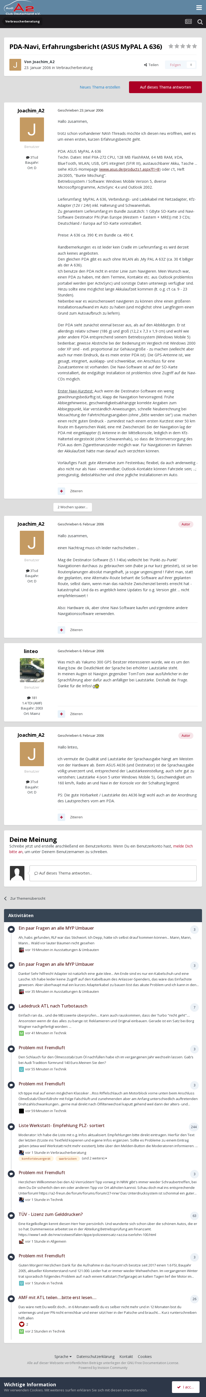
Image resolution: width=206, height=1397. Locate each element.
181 (32, 697)
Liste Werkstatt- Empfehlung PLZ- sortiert (62, 1125)
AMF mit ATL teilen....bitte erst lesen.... (58, 1297)
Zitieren (76, 490)
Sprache (63, 1356)
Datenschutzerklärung (95, 1356)
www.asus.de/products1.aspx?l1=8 (129, 169)
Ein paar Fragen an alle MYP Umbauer (56, 928)
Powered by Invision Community (103, 1367)
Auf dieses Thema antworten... (63, 873)
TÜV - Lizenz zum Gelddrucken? (51, 1214)
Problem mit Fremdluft (42, 1048)
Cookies (145, 1356)
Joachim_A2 (43, 61)
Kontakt (126, 1356)
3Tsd (32, 157)
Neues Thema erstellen (100, 87)
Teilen (151, 64)
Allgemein (58, 1241)
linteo (31, 651)
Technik (60, 1032)
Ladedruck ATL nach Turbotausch (53, 1006)
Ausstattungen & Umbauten (76, 949)
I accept (186, 1387)
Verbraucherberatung (74, 67)
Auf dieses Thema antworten (165, 87)
